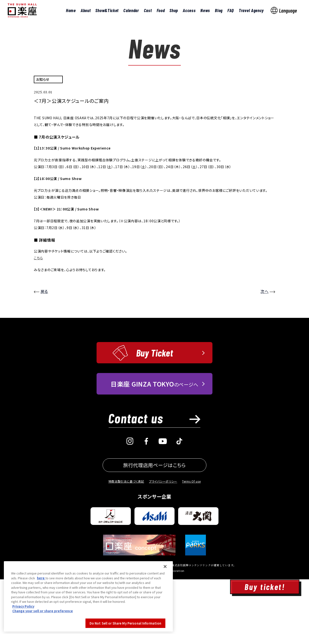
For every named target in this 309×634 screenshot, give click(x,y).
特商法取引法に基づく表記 (126, 536)
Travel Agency (251, 10)
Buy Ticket (154, 407)
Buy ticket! (265, 587)
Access (189, 10)
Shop (173, 10)
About (86, 10)
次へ (264, 346)
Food (161, 10)
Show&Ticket (107, 10)
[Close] (165, 591)
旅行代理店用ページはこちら (154, 519)
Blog (219, 10)
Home (71, 10)
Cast (148, 10)
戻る (44, 346)
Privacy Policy (23, 631)
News (205, 10)
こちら (38, 312)
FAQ (230, 10)
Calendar (131, 10)
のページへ (154, 438)
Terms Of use (191, 536)
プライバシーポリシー (163, 536)
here (41, 602)
